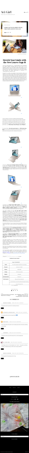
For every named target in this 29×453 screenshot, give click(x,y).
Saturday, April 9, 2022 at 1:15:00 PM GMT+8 (21, 312)
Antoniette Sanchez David (9, 312)
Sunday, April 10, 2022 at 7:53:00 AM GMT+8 (16, 342)
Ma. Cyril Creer (6, 342)
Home (10, 387)
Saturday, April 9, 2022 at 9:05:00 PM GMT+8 (15, 332)
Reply (2, 308)
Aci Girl (6, 12)
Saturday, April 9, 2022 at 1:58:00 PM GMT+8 (15, 321)
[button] (25, 12)
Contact (18, 387)
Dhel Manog (5, 321)
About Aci (14, 387)
